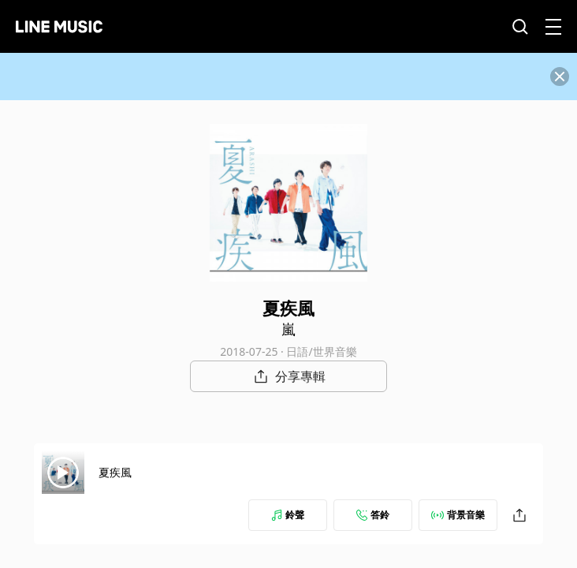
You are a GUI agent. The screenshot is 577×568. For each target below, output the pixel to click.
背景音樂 (458, 514)
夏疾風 (115, 472)
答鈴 (372, 514)
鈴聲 (287, 514)
